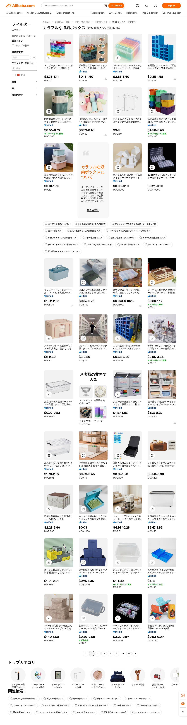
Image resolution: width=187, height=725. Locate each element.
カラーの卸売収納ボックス (152, 237)
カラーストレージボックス (23, 705)
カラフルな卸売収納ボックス (24, 698)
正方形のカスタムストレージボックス (62, 251)
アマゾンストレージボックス (146, 712)
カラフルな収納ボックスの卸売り (90, 224)
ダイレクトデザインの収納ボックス (61, 244)
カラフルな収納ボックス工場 (97, 244)
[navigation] (23, 338)
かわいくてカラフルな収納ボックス (91, 705)
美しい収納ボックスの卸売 (121, 237)
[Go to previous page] (85, 653)
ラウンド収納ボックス (84, 712)
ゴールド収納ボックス (148, 705)
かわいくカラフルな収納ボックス (60, 237)
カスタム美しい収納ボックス (55, 705)
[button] (105, 5)
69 (129, 653)
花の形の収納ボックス (128, 244)
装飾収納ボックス (78, 698)
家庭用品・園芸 (62, 22)
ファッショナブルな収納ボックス (51, 712)
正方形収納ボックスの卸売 (113, 712)
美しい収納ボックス (53, 698)
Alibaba (46, 22)
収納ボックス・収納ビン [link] (124, 22)
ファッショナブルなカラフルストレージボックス (134, 224)
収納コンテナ (101, 22)
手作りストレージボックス (106, 698)
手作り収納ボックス (92, 237)
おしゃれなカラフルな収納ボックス (83, 231)
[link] (183, 695)
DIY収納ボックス (122, 705)
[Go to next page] (135, 653)
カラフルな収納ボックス (57, 224)
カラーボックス (53, 231)
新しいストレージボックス (158, 244)
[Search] (116, 5)
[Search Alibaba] (73, 5)
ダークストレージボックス (137, 698)
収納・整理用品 (82, 22)
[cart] (147, 6)
